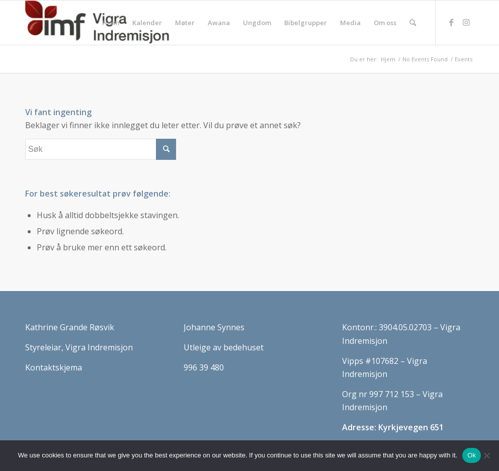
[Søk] (413, 23)
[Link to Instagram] (466, 22)
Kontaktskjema (53, 367)
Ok (471, 455)
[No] (486, 455)
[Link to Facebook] (451, 22)
